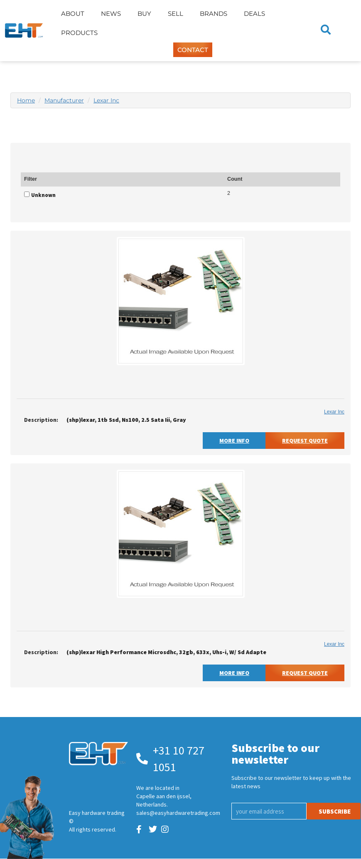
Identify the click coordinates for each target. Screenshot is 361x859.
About (72, 13)
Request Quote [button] (305, 440)
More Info (234, 440)
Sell (175, 13)
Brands (213, 13)
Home (26, 100)
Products (79, 33)
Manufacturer (64, 100)
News (111, 13)
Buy (144, 13)
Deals (254, 13)
